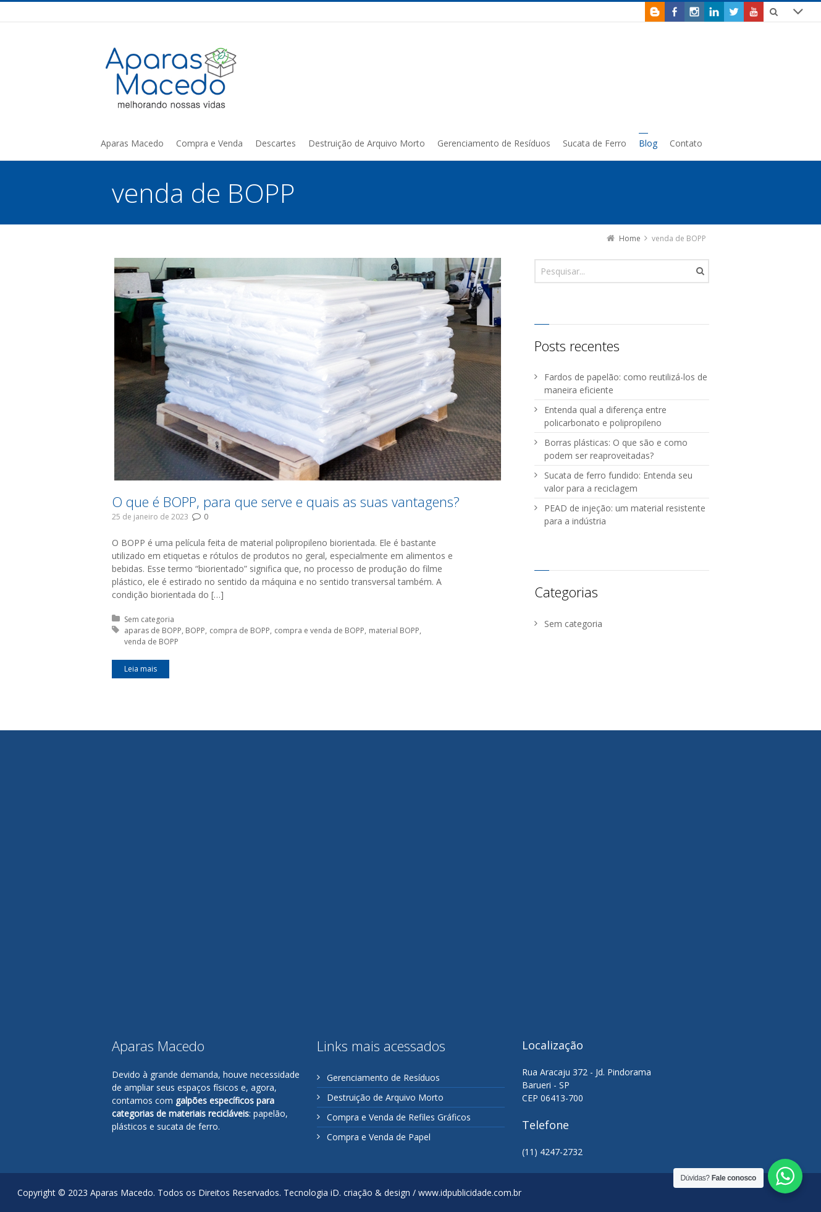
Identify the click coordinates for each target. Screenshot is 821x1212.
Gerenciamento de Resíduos (383, 1077)
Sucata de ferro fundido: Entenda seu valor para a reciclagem (618, 481)
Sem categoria (149, 619)
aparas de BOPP (153, 630)
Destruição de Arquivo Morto (385, 1097)
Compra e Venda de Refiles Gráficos (399, 1117)
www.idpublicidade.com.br (469, 1192)
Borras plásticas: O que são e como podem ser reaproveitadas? (616, 449)
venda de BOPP (151, 641)
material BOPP (394, 630)
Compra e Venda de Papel (379, 1137)
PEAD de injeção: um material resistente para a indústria (624, 514)
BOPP (195, 630)
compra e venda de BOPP (319, 630)
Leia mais (140, 669)
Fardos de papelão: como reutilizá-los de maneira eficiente (625, 383)
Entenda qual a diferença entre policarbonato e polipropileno (605, 416)
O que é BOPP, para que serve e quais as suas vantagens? (286, 501)
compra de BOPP (239, 630)
